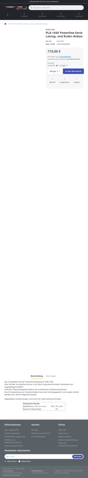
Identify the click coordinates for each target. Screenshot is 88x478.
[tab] (37, 376)
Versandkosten (65, 57)
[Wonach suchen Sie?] (56, 7)
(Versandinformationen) (11, 475)
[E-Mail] (38, 456)
